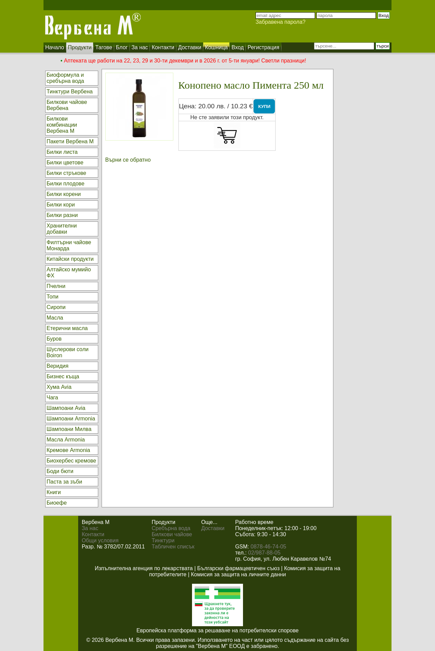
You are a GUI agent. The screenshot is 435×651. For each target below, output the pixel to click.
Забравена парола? (281, 22)
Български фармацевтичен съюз (238, 568)
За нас (90, 528)
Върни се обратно (128, 160)
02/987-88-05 (264, 553)
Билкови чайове (172, 534)
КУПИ (264, 106)
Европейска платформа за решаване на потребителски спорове (217, 630)
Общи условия (100, 540)
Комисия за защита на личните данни (238, 574)
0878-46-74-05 (268, 546)
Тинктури (163, 540)
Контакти (93, 534)
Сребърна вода (171, 528)
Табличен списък (173, 546)
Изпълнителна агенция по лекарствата (144, 568)
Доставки (212, 528)
